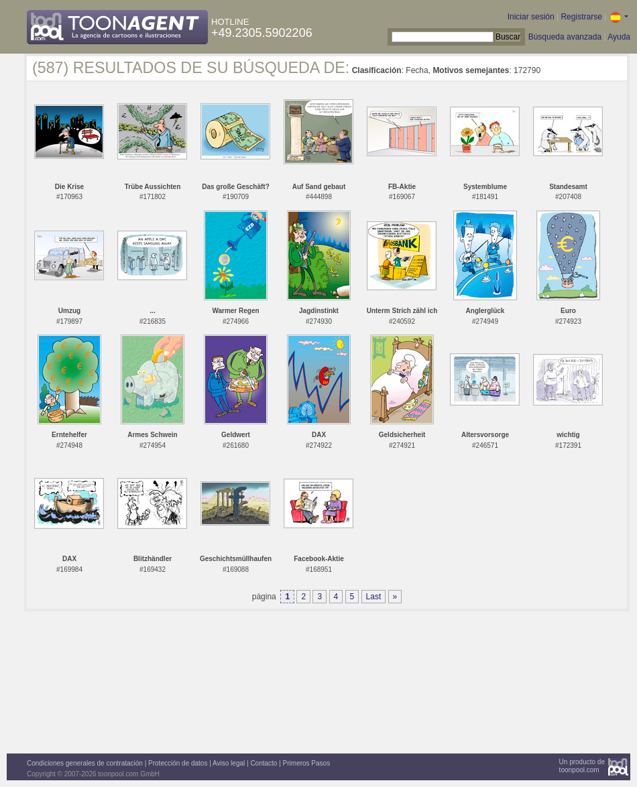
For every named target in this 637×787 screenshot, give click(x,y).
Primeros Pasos (307, 763)
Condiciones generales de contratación (85, 763)
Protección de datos (177, 763)
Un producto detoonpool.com (582, 766)
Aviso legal (229, 763)
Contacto (263, 763)
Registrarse (581, 16)
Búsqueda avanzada (564, 37)
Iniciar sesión (531, 16)
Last (374, 596)
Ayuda (618, 37)
